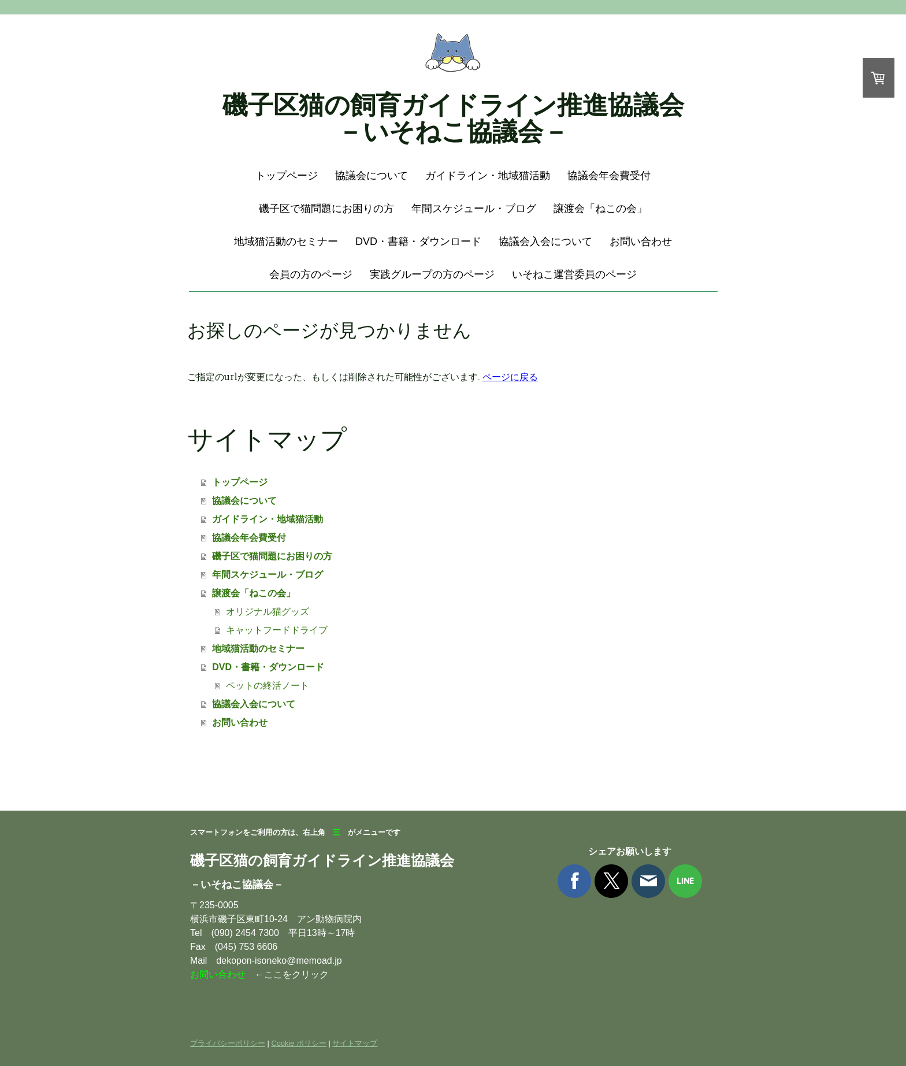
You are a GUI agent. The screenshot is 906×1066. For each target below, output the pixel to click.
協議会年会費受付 (609, 175)
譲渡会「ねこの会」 (600, 208)
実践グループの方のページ (432, 274)
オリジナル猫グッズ (267, 611)
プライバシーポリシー (227, 1043)
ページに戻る (510, 376)
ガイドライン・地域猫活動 (487, 175)
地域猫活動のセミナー (286, 241)
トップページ (286, 175)
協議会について (371, 175)
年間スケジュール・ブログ (473, 208)
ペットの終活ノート (267, 685)
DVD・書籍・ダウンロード (418, 241)
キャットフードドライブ (277, 630)
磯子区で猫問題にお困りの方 (326, 208)
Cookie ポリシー (298, 1043)
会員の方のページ (310, 274)
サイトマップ (354, 1043)
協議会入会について (545, 241)
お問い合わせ (641, 241)
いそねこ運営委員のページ (574, 274)
